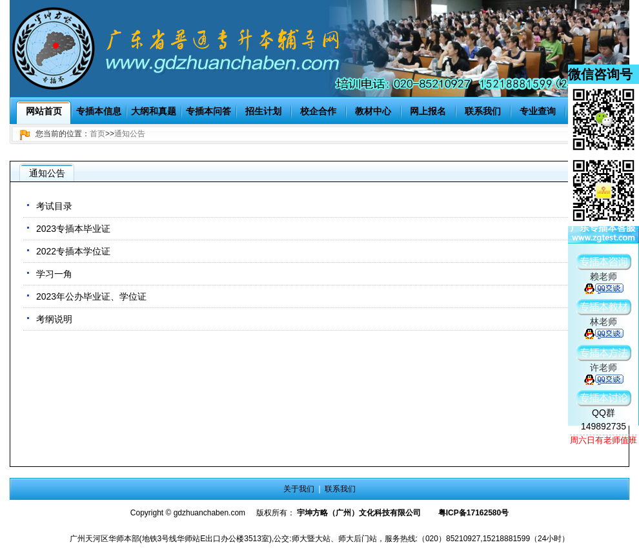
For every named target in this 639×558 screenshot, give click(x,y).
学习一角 (54, 274)
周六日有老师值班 (603, 440)
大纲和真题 (153, 111)
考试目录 (54, 206)
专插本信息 (98, 111)
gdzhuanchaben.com (209, 512)
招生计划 (263, 111)
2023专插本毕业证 (73, 228)
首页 (97, 133)
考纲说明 (54, 319)
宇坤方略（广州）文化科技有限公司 (359, 512)
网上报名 (428, 111)
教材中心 (373, 111)
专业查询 (538, 111)
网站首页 (44, 111)
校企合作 (318, 111)
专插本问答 (208, 111)
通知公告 (129, 133)
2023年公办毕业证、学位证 (91, 296)
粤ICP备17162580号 (473, 512)
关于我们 (298, 488)
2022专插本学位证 (73, 251)
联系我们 (483, 111)
